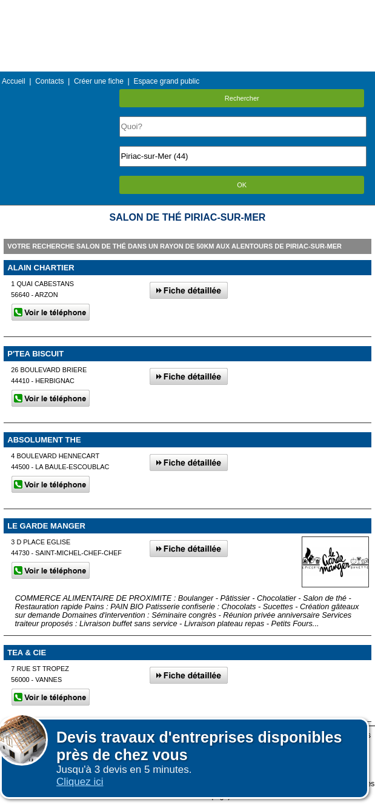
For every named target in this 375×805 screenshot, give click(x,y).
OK (242, 185)
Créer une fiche (99, 81)
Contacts (49, 81)
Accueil (13, 81)
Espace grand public (166, 81)
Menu (187, 8)
